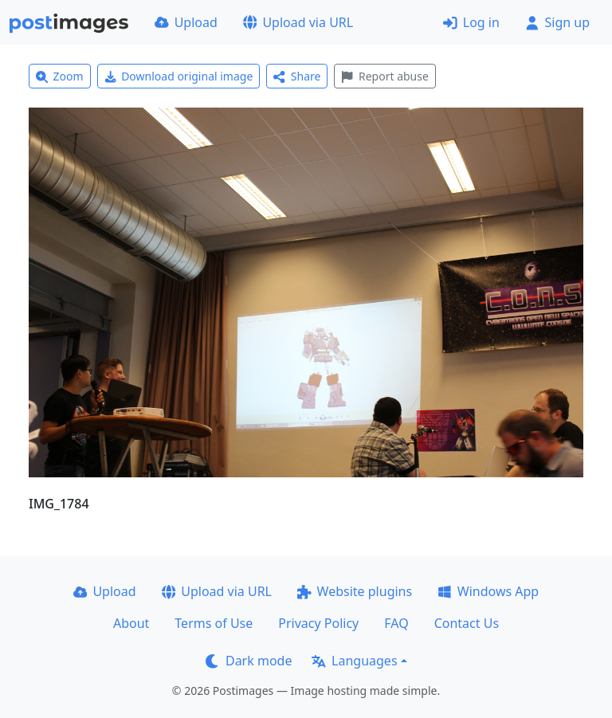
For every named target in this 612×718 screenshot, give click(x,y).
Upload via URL (298, 22)
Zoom (60, 76)
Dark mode (249, 660)
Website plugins (354, 591)
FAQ (396, 623)
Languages (354, 660)
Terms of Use (214, 623)
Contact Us (466, 623)
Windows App (488, 591)
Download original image (178, 76)
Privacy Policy (318, 623)
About (131, 623)
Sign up (557, 22)
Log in (471, 22)
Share (296, 76)
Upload (186, 22)
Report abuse (384, 76)
